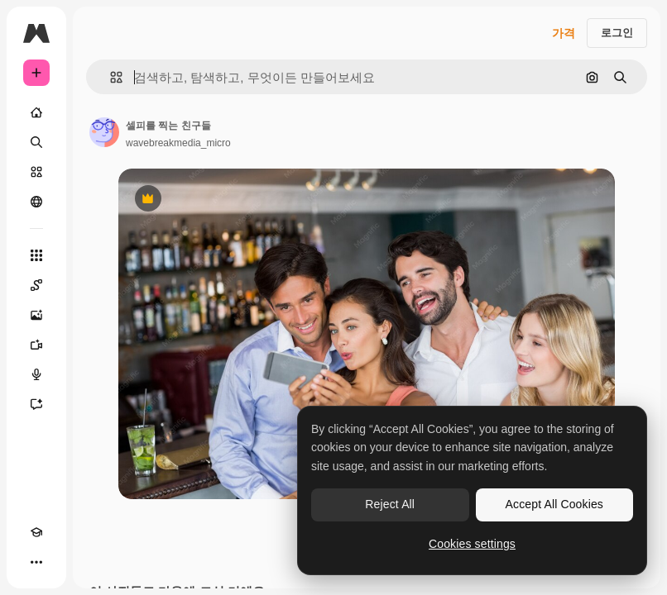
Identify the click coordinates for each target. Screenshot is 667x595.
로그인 (617, 32)
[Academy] (36, 532)
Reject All (390, 504)
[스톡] (36, 172)
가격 (563, 33)
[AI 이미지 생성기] (36, 315)
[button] (109, 77)
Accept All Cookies (554, 504)
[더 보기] (36, 562)
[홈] (36, 112)
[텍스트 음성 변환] (36, 374)
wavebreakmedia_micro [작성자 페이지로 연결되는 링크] (178, 143)
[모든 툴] (36, 255)
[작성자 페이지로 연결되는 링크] (104, 132)
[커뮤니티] (36, 201)
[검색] (36, 142)
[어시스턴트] (36, 404)
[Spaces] (36, 285)
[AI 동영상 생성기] (36, 344)
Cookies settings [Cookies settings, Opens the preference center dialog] (472, 543)
